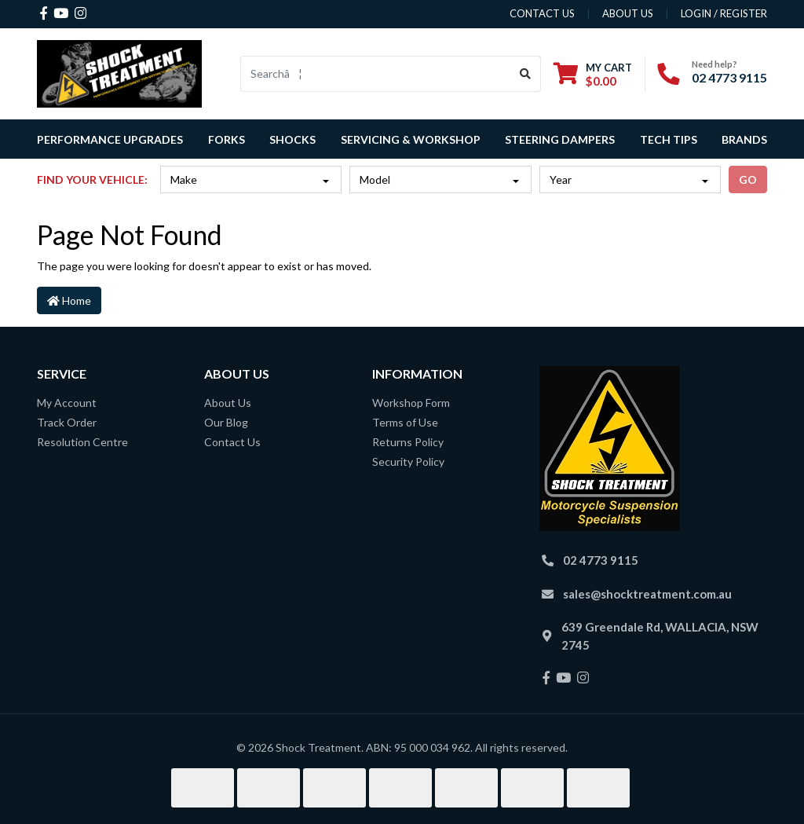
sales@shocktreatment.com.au (647, 594)
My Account (67, 402)
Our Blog (226, 422)
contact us (542, 13)
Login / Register (724, 13)
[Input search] (375, 74)
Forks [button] (226, 139)
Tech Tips (668, 139)
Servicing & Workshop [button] (411, 139)
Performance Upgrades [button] (110, 139)
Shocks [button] (292, 139)
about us (627, 13)
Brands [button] (744, 139)
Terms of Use (405, 422)
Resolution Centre (82, 442)
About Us (227, 402)
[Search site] (525, 74)
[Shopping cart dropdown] (593, 74)
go (748, 179)
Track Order (67, 422)
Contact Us (232, 442)
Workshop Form (411, 402)
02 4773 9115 (729, 77)
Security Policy (408, 461)
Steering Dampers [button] (560, 139)
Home (69, 300)
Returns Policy (408, 442)
